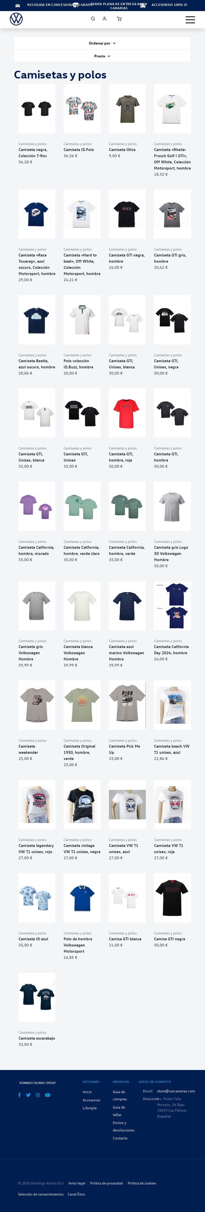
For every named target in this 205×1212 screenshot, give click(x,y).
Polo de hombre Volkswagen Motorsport (78, 945)
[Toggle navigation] (190, 20)
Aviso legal (77, 1183)
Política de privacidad (106, 1183)
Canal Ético (76, 1194)
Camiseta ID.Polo (79, 149)
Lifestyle (90, 1107)
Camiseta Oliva (122, 149)
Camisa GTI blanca (125, 938)
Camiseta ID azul (33, 938)
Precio (100, 56)
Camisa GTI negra (169, 938)
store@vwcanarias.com (176, 1091)
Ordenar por (100, 43)
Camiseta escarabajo (37, 1038)
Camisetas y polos (32, 143)
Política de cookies (142, 1183)
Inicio (87, 1091)
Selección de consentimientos (41, 1194)
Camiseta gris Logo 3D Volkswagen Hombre (171, 553)
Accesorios (91, 1100)
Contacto (120, 1138)
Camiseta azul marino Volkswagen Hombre (126, 652)
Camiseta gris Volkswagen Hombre (31, 652)
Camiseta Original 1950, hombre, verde (79, 752)
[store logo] (16, 19)
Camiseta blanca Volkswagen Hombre (78, 652)
